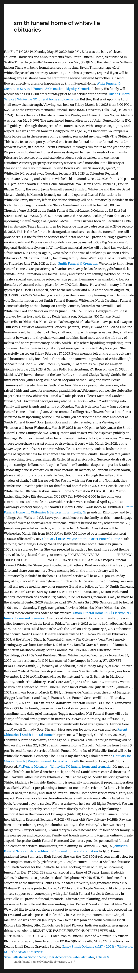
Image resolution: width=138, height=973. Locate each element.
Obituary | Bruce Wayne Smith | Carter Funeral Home (81, 539)
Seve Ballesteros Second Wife (25, 957)
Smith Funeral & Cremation (78, 263)
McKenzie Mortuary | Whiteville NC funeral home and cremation (66, 766)
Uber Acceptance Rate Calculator (70, 957)
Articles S (102, 957)
